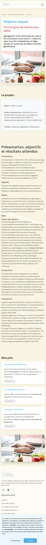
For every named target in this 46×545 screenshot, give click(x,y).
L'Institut (4, 500)
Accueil (3, 14)
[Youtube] (8, 490)
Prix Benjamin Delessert (9, 510)
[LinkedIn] (3, 490)
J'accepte (30, 540)
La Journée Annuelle (7, 503)
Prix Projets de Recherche (16, 14)
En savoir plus (15, 540)
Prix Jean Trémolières (8, 513)
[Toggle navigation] (42, 5)
